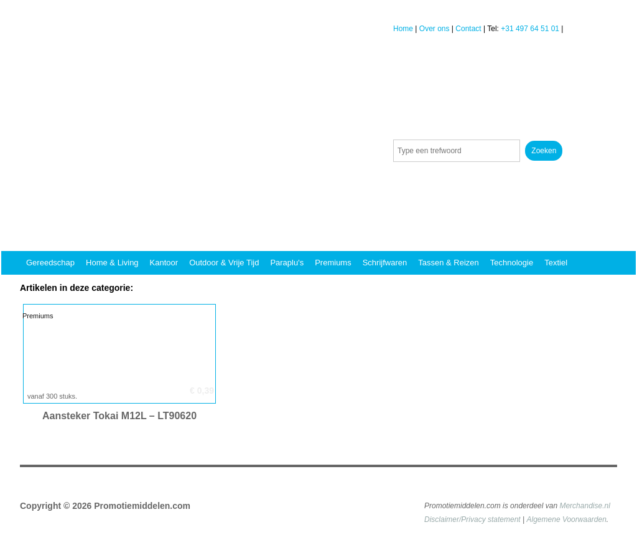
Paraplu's (287, 262)
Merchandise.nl (584, 505)
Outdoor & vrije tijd (224, 262)
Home (403, 28)
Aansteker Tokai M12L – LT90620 (119, 415)
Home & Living (112, 262)
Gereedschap (50, 262)
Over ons (434, 28)
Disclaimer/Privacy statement (472, 519)
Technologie (511, 262)
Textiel (555, 262)
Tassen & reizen (448, 262)
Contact (468, 28)
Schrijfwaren (385, 262)
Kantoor (164, 262)
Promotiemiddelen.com (142, 506)
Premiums (333, 262)
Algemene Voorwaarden (567, 519)
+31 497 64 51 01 (530, 28)
